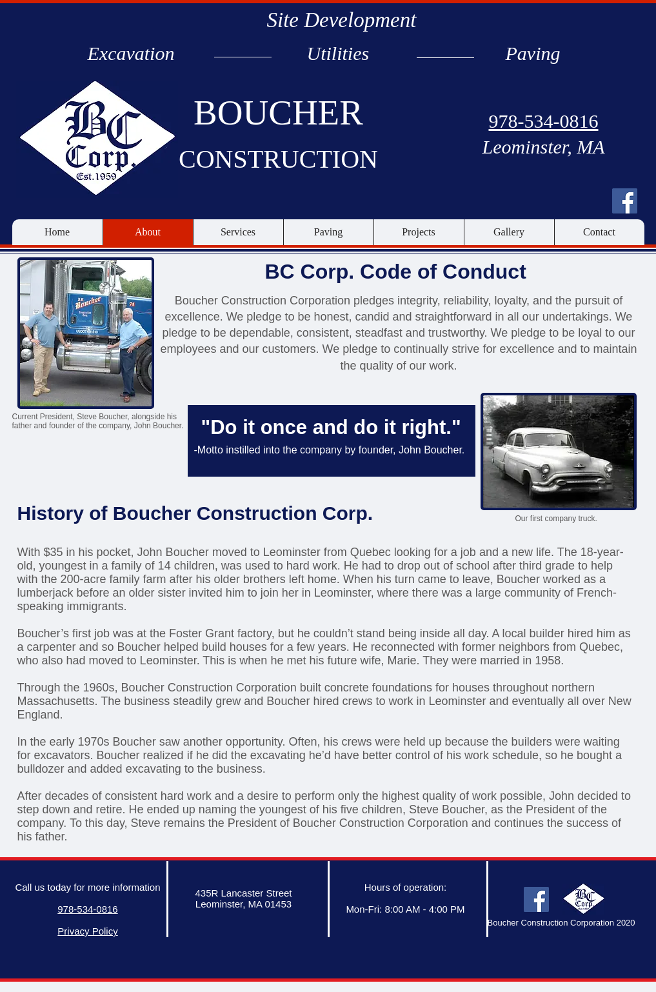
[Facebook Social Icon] (624, 200)
